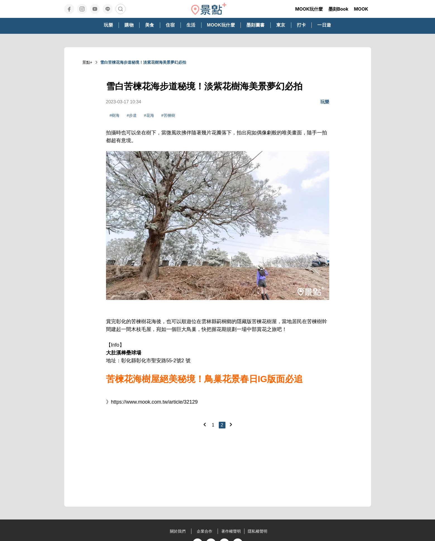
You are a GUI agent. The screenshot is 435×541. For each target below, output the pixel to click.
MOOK (361, 9)
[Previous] (204, 424)
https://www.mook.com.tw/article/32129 (154, 402)
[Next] (231, 424)
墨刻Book (338, 9)
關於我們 (178, 531)
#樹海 (115, 115)
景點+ (87, 62)
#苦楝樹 (168, 115)
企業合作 (204, 531)
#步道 (132, 115)
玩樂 (324, 101)
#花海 (149, 115)
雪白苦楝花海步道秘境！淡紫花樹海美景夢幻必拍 (143, 62)
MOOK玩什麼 (309, 9)
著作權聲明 (231, 531)
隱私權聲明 (257, 531)
